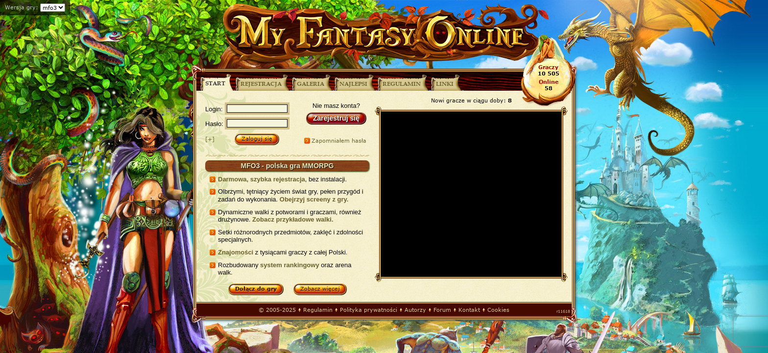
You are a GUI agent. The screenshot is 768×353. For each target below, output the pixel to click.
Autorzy (415, 309)
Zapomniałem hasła (339, 140)
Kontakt (469, 309)
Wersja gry (20, 7)
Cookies (498, 309)
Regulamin (318, 309)
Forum (442, 309)
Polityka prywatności (368, 309)
